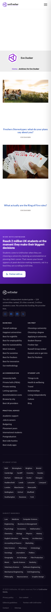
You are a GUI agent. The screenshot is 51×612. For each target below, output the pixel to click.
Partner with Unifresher (32, 603)
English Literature (11, 538)
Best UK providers (10, 403)
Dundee (40, 473)
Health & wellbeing (36, 382)
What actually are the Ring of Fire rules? (25, 205)
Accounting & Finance (12, 543)
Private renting (9, 387)
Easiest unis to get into (37, 353)
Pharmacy (23, 548)
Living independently (37, 395)
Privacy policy (8, 597)
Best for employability (12, 341)
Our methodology (10, 366)
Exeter (29, 478)
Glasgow (39, 478)
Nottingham (8, 492)
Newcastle (32, 487)
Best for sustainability (12, 345)
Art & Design (22, 558)
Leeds (21, 483)
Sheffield (30, 492)
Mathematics (35, 529)
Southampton (9, 497)
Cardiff (19, 473)
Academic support (10, 416)
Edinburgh (18, 478)
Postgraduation (9, 437)
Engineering (9, 524)
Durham (7, 478)
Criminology (35, 548)
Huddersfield (9, 483)
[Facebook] (11, 314)
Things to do (33, 378)
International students (12, 432)
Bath (6, 468)
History (39, 534)
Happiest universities (12, 332)
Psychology (8, 529)
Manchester (19, 487)
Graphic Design (38, 577)
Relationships (34, 391)
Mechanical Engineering (13, 572)
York (32, 497)
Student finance (34, 341)
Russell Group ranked (37, 349)
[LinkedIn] (17, 314)
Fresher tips (33, 345)
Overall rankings (10, 328)
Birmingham (16, 468)
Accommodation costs (12, 395)
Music (6, 562)
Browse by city (9, 399)
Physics (29, 534)
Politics (32, 553)
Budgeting (7, 424)
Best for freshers (10, 357)
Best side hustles (10, 441)
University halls (9, 378)
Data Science (9, 548)
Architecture (37, 538)
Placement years (10, 428)
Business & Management (27, 524)
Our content (23, 597)
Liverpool (42, 483)
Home (14, 69)
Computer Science (30, 519)
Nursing (25, 538)
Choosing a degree (36, 332)
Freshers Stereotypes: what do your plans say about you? (25, 131)
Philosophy (8, 577)
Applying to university (37, 336)
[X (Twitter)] (23, 314)
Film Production (37, 558)
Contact (6, 608)
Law (6, 519)
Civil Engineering (33, 572)
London (7, 487)
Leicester (31, 483)
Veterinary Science (11, 567)
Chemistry (8, 534)
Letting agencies (10, 391)
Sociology (8, 553)
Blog (30, 403)
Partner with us (14, 274)
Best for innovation (11, 361)
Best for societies (10, 353)
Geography (8, 558)
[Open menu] (45, 4)
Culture (31, 399)
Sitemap (18, 608)
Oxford (20, 492)
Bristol (38, 468)
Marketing (29, 543)
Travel (30, 387)
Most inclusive (9, 349)
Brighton (29, 468)
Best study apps (9, 445)
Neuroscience (22, 577)
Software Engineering (31, 567)
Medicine (15, 519)
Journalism (20, 553)
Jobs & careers (9, 420)
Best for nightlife (10, 336)
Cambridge (8, 473)
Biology (19, 534)
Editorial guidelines (10, 603)
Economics (21, 529)
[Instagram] (5, 314)
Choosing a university (37, 328)
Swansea (22, 497)
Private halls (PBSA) (11, 382)
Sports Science (19, 562)
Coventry (30, 473)
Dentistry (32, 562)
